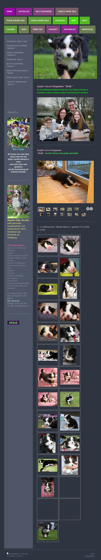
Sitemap (25, 554)
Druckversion (14, 554)
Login (92, 554)
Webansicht (89, 556)
